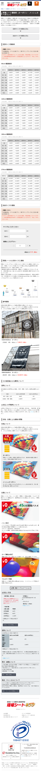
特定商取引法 (7, 715)
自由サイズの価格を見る (20, 37)
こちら (32, 411)
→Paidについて (25, 605)
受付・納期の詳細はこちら (8, 674)
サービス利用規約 (26, 713)
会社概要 (6, 713)
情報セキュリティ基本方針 (28, 715)
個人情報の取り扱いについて (11, 717)
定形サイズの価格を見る (20, 30)
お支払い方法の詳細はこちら (10, 624)
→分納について (5, 658)
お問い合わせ (25, 717)
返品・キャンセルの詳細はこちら (10, 691)
